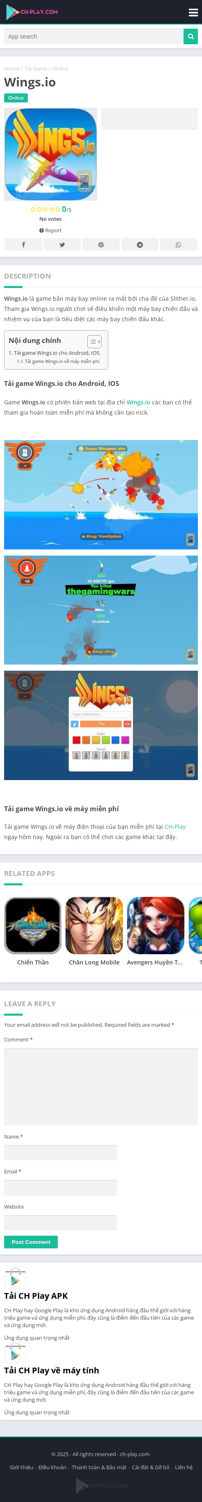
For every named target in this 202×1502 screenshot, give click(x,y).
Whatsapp (179, 244)
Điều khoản (52, 1467)
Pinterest (101, 244)
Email (12, 1171)
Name (13, 1136)
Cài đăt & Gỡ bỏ (151, 1467)
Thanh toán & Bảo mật (99, 1467)
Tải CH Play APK (36, 1295)
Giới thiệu (21, 1467)
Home (11, 68)
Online (60, 68)
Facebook (23, 244)
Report (50, 230)
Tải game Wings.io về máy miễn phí (62, 361)
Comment (18, 1039)
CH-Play (175, 826)
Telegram (140, 244)
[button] (191, 36)
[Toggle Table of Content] (90, 342)
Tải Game (36, 68)
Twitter (62, 244)
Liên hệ (184, 1467)
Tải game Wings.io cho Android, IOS (57, 352)
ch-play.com (135, 1454)
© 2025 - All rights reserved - (85, 1454)
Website (14, 1206)
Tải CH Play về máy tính (51, 1370)
